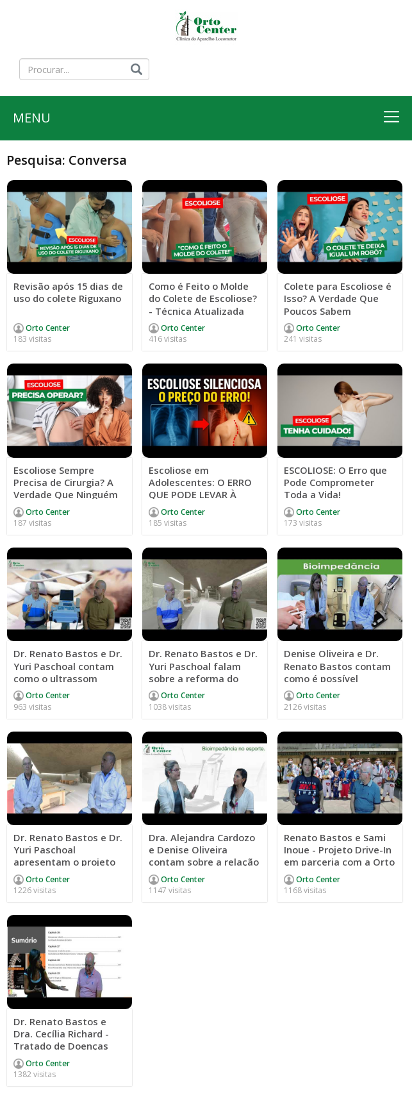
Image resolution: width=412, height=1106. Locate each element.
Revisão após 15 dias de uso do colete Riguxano (62, 300)
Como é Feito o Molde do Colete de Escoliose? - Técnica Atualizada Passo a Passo (204, 306)
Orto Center (47, 329)
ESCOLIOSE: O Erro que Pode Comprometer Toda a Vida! (336, 483)
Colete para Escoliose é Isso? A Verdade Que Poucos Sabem (338, 300)
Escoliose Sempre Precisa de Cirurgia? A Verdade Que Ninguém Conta (66, 489)
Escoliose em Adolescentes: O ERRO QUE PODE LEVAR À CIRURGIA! (200, 489)
